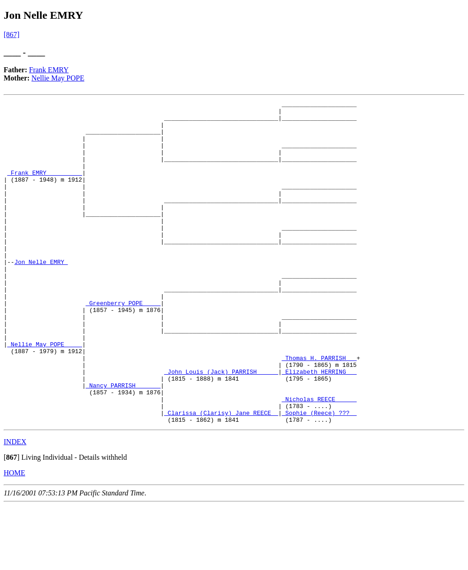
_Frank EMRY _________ (44, 187)
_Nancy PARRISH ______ (122, 443)
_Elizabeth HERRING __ (319, 426)
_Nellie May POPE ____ (44, 393)
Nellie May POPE (58, 78)
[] (12, 522)
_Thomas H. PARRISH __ (319, 410)
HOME (14, 537)
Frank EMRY (49, 70)
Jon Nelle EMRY (41, 294)
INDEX (15, 506)
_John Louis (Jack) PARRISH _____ (221, 426)
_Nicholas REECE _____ (319, 459)
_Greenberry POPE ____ (122, 344)
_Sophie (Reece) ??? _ (319, 476)
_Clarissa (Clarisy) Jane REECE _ (221, 476)
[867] (12, 34)
